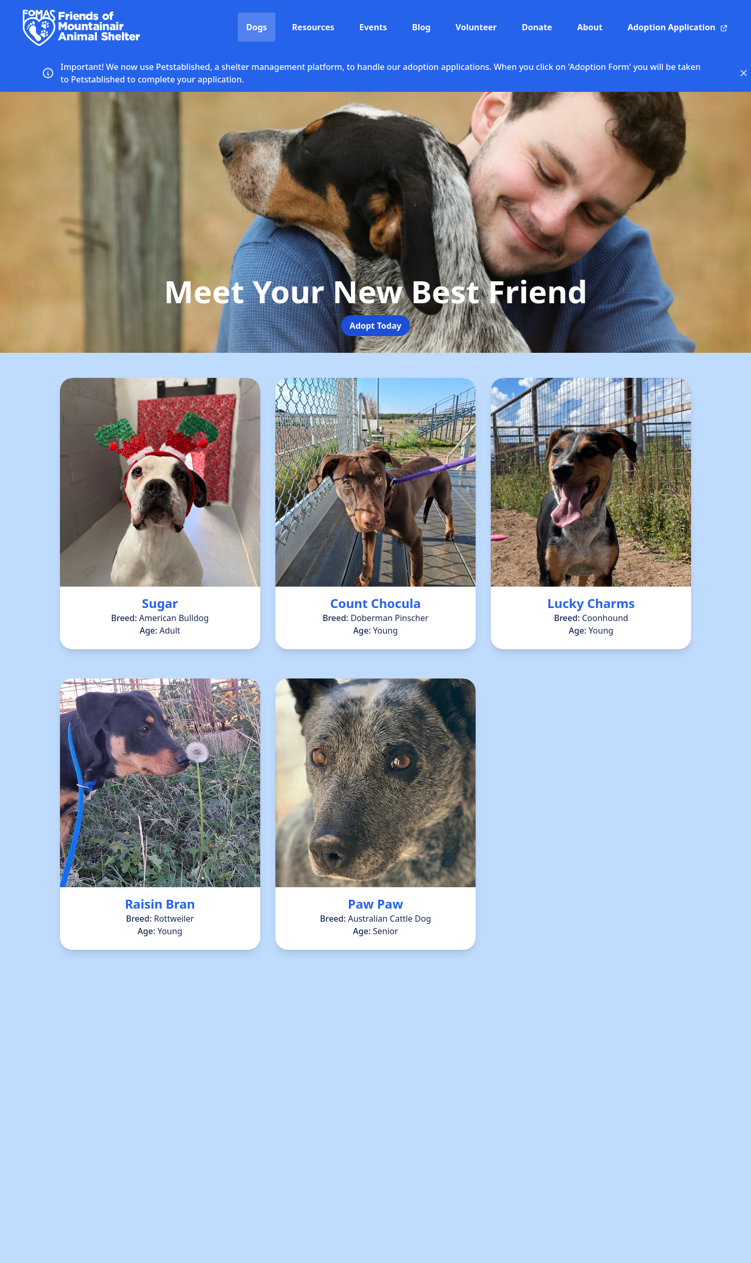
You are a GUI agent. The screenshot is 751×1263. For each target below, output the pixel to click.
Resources (313, 27)
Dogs (256, 27)
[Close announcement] (743, 73)
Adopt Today (375, 325)
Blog (421, 27)
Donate (537, 27)
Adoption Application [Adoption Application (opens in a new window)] (677, 27)
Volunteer (476, 27)
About (590, 27)
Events (373, 27)
